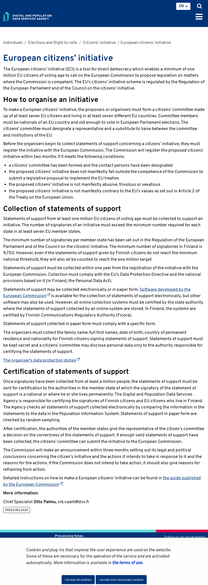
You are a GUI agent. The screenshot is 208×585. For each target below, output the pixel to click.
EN (181, 5)
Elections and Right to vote (52, 42)
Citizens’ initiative (99, 42)
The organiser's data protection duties (41, 360)
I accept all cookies (78, 580)
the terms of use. (127, 562)
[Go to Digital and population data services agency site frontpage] (37, 15)
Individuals (13, 42)
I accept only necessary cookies (121, 580)
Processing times (69, 535)
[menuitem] (183, 6)
